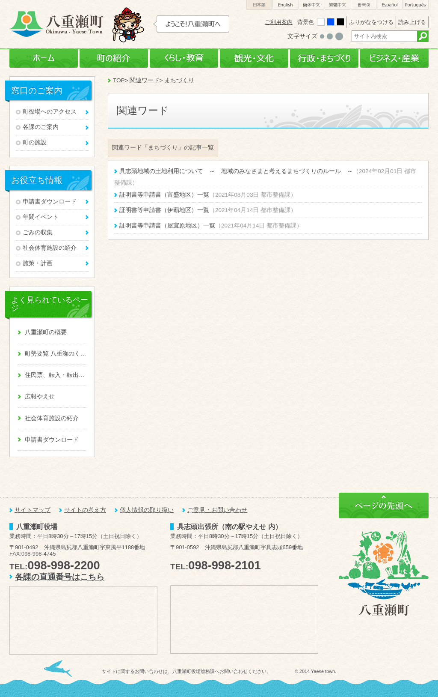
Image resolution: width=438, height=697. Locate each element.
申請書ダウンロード (50, 201)
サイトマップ (32, 510)
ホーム (43, 58)
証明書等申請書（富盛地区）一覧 (164, 194)
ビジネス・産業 (394, 58)
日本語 (259, 5)
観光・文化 (254, 58)
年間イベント (41, 217)
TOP (119, 80)
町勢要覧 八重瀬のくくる (55, 353)
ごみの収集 (38, 232)
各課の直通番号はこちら (59, 576)
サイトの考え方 (85, 510)
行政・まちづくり (324, 58)
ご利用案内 (279, 22)
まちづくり (179, 80)
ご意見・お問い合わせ (217, 510)
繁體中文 (337, 5)
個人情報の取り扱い (147, 510)
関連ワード (145, 80)
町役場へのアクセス (50, 111)
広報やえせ (40, 396)
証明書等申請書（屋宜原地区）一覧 (167, 225)
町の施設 (35, 142)
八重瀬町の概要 (46, 332)
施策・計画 (38, 263)
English (285, 5)
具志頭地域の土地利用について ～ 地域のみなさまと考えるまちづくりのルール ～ (236, 171)
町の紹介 (114, 58)
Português (416, 5)
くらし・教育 (184, 58)
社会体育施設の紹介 (50, 248)
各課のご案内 (41, 127)
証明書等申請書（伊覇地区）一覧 (164, 210)
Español (389, 5)
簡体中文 (311, 5)
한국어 (363, 5)
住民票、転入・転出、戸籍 (55, 375)
